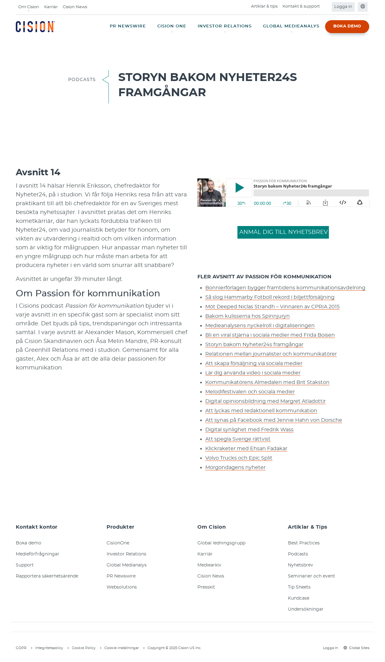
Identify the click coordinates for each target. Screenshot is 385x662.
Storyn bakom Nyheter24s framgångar (254, 344)
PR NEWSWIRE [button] (128, 26)
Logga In (329, 648)
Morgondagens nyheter (235, 467)
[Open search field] (326, 7)
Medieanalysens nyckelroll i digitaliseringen (260, 325)
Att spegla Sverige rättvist (238, 439)
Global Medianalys (127, 565)
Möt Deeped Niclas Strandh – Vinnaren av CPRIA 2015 (272, 306)
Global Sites (356, 648)
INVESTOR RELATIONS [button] (225, 26)
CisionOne (118, 543)
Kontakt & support (301, 6)
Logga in (343, 7)
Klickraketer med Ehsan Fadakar (246, 448)
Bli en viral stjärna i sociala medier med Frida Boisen (270, 335)
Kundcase (298, 598)
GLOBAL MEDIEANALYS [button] (291, 26)
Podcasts (298, 554)
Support (25, 565)
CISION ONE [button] (171, 26)
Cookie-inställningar (121, 648)
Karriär (51, 7)
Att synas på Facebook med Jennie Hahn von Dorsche (273, 420)
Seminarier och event (311, 576)
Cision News (75, 7)
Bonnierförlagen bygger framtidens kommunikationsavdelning (285, 287)
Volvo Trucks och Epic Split (238, 458)
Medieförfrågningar (37, 554)
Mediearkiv (209, 565)
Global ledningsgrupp (221, 543)
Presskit (206, 587)
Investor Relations (126, 554)
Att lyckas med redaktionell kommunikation (261, 410)
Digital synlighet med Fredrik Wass (249, 429)
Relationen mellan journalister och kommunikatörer (271, 354)
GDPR (21, 648)
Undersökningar (306, 609)
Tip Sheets (299, 587)
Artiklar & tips (264, 6)
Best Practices (304, 543)
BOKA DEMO (347, 26)
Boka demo (28, 543)
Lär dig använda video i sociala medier (252, 372)
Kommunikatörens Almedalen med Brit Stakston (267, 382)
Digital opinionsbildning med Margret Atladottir (265, 401)
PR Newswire (121, 576)
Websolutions (122, 587)
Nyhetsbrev (300, 565)
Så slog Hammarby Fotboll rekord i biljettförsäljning (270, 297)
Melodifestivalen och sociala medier (250, 391)
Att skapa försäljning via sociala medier (253, 363)
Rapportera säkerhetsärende (47, 576)
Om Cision (28, 7)
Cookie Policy (84, 648)
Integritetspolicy (49, 648)
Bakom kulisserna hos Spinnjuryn (247, 316)
